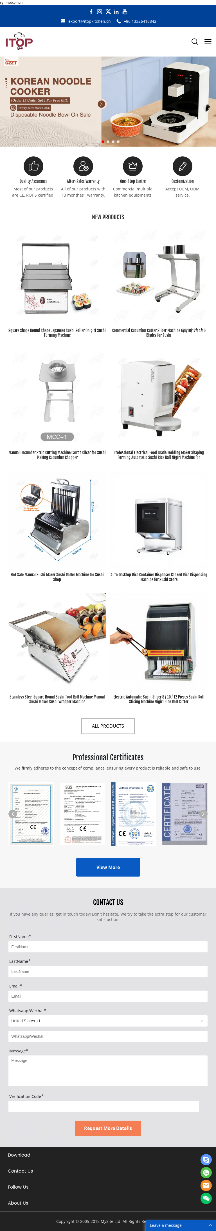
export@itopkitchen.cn (89, 21)
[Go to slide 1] (97, 141)
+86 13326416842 (140, 21)
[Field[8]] (107, 971)
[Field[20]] (107, 1036)
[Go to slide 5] (118, 141)
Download (19, 1155)
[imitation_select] (107, 1021)
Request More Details (108, 1128)
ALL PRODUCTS (108, 726)
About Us (18, 1203)
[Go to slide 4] (113, 141)
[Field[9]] (107, 996)
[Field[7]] (107, 946)
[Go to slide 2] (103, 141)
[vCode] (103, 1106)
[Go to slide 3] (108, 141)
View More (108, 867)
